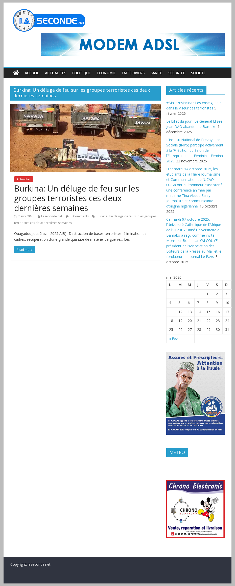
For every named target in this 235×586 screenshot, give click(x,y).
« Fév (173, 338)
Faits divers (133, 72)
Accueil (32, 72)
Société (198, 72)
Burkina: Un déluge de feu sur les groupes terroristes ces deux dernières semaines (76, 198)
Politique (81, 72)
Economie (106, 72)
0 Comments (77, 216)
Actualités (55, 72)
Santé (156, 72)
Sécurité (176, 72)
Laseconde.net (51, 216)
